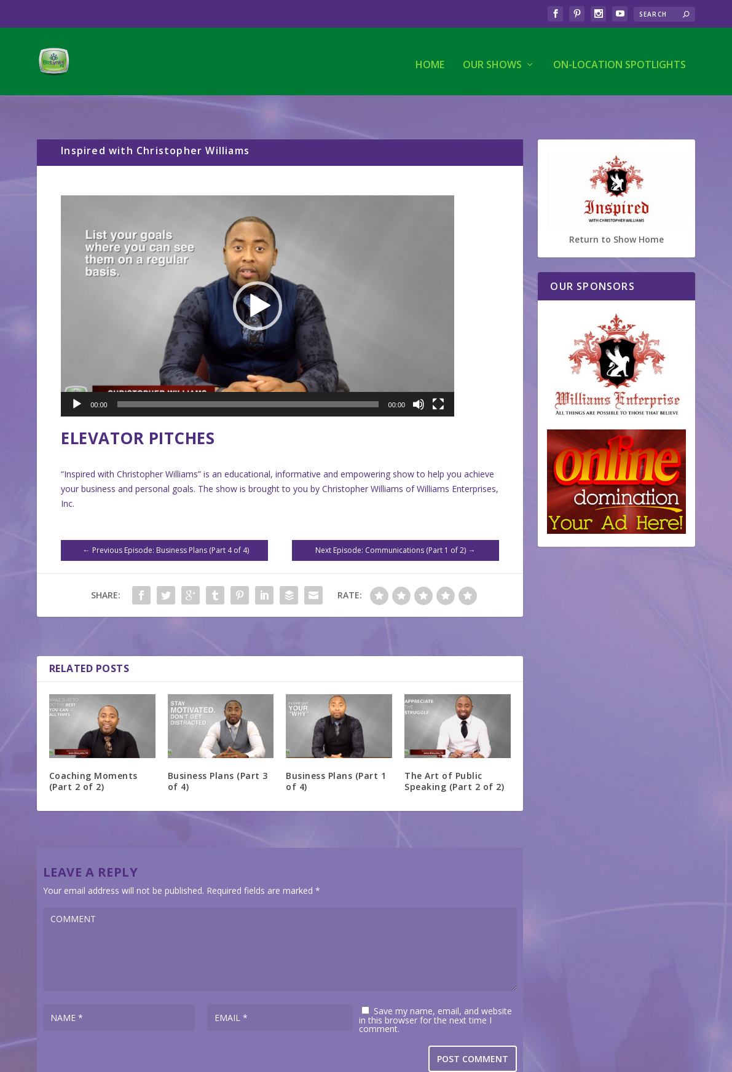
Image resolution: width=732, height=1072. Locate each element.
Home (429, 59)
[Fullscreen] (438, 378)
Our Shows (492, 59)
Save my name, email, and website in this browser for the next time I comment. (435, 994)
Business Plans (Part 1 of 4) (336, 756)
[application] (257, 280)
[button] (257, 280)
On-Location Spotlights (619, 59)
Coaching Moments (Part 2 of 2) (93, 756)
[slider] (248, 378)
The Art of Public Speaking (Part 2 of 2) (454, 756)
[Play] (77, 378)
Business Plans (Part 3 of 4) (218, 756)
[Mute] (418, 378)
